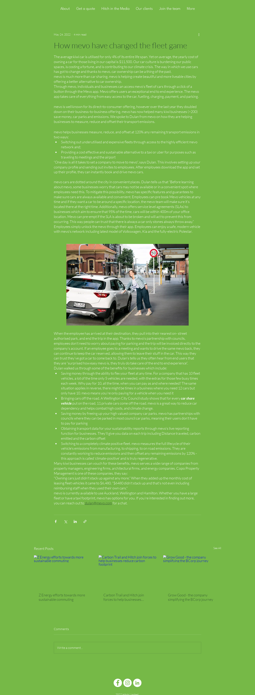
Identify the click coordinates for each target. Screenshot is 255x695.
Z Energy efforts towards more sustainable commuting (62, 597)
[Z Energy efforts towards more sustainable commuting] (63, 571)
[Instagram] (127, 683)
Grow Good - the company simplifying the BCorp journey (190, 597)
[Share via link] (85, 521)
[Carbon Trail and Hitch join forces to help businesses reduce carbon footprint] (128, 571)
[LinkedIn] (137, 683)
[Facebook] (118, 683)
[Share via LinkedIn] (75, 521)
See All (217, 548)
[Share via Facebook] (56, 521)
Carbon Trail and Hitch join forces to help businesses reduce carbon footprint (123, 597)
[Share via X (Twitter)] (65, 521)
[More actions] (198, 34)
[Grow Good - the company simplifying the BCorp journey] (192, 571)
